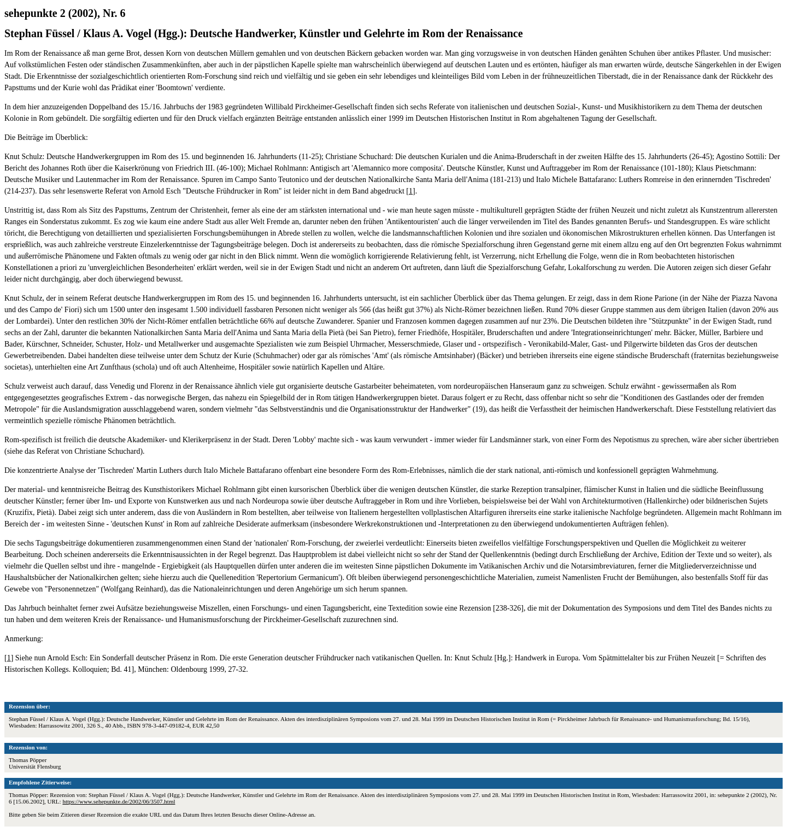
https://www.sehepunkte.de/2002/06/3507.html (118, 801)
